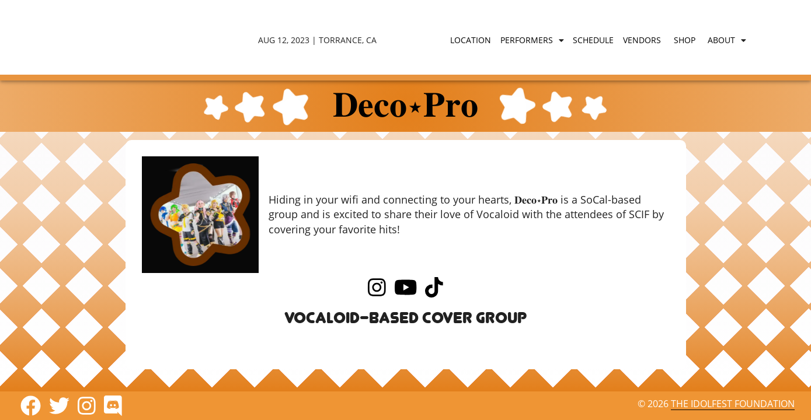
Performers (526, 40)
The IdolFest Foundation (733, 403)
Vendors (642, 40)
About (721, 40)
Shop (684, 40)
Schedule (593, 40)
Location (470, 40)
